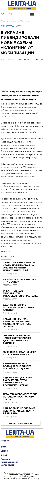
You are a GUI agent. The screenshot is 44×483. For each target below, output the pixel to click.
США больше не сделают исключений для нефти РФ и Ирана (19, 411)
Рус (10, 14)
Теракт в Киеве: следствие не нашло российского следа (20, 397)
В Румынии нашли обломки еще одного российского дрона (17, 366)
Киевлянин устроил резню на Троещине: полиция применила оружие (17, 323)
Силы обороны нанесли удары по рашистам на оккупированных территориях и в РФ (19, 266)
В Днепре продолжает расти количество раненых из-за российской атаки (17, 381)
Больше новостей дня (20, 423)
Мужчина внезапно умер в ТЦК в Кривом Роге (19, 353)
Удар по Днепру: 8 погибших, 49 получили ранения (18, 307)
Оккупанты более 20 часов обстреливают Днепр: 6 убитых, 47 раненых (17, 339)
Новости (5, 440)
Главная (4, 21)
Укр (2, 14)
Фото (3, 446)
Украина (14, 21)
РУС (41, 60)
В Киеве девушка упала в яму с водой (19, 280)
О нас (4, 455)
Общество (24, 21)
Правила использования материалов (9, 462)
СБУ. (13, 116)
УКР (36, 60)
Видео (4, 451)
